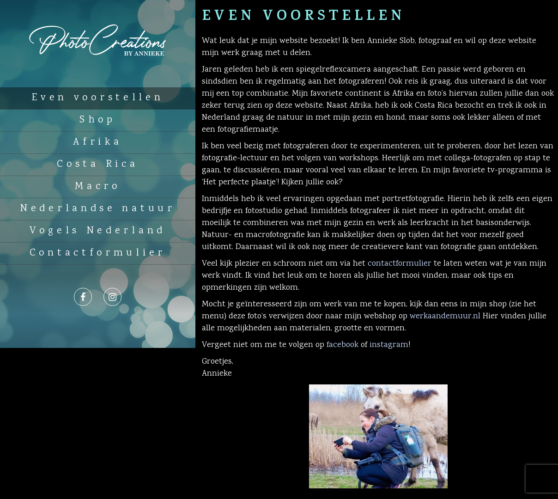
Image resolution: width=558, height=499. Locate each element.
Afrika (97, 142)
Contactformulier (98, 253)
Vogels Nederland (98, 231)
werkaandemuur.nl (445, 316)
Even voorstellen (97, 98)
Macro (98, 186)
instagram (389, 345)
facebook (342, 345)
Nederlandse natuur (98, 208)
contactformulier (399, 264)
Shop (97, 120)
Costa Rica (97, 164)
